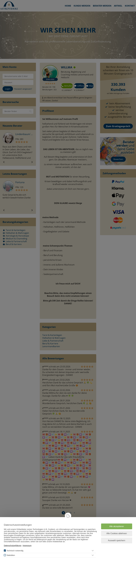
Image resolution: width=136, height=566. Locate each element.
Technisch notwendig (15, 551)
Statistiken (11, 555)
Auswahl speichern (116, 540)
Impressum (27, 545)
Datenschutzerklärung (12, 545)
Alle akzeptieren (116, 526)
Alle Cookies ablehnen (116, 533)
